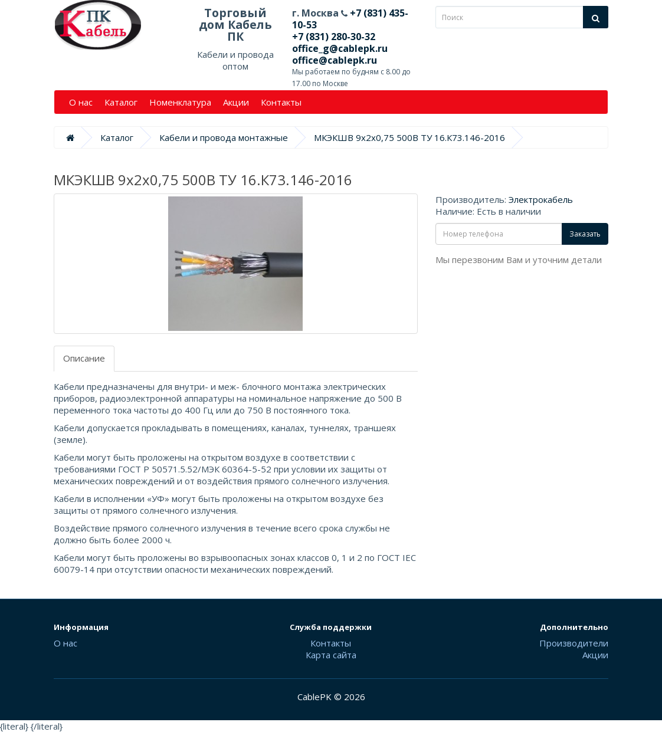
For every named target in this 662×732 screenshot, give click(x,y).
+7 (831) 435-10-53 (350, 18)
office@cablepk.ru (334, 60)
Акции (236, 102)
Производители (573, 643)
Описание (84, 358)
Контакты (281, 102)
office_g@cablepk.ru (340, 48)
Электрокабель (541, 199)
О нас (81, 102)
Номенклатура (180, 102)
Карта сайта (331, 655)
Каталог (120, 102)
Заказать (585, 234)
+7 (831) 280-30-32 (333, 36)
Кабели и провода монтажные (223, 137)
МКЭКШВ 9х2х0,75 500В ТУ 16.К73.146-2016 (409, 137)
